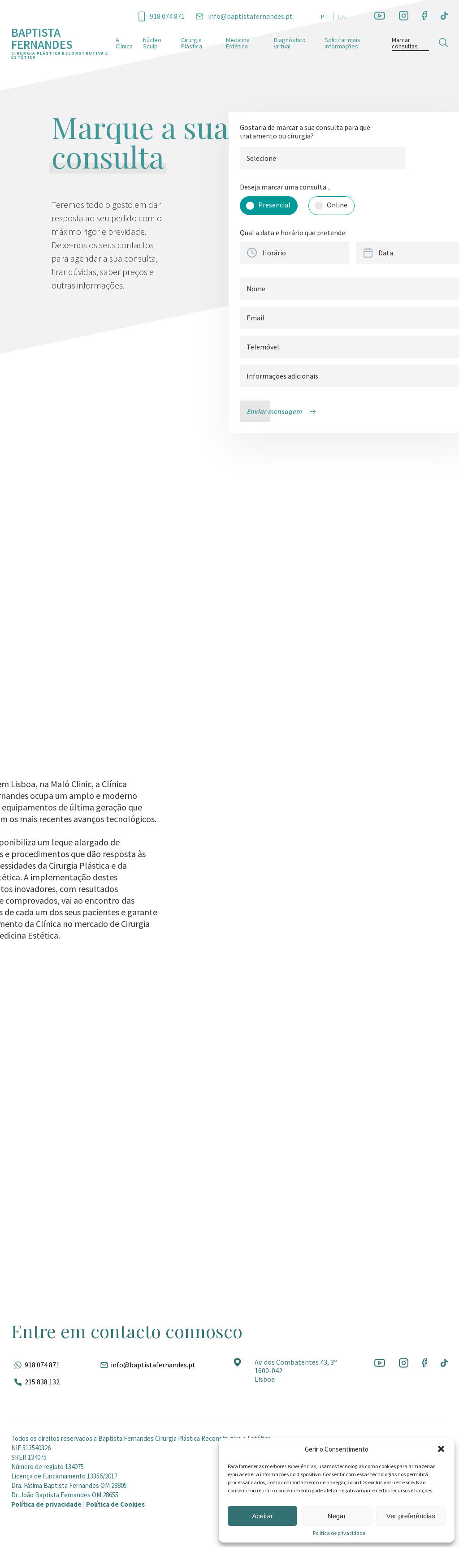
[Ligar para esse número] (162, 16)
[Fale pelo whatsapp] (35, 1364)
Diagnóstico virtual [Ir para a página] (290, 43)
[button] (441, 1448)
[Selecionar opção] (269, 205)
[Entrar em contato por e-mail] (244, 16)
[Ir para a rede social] (379, 16)
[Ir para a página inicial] (63, 43)
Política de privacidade (339, 1533)
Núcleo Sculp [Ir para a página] (152, 43)
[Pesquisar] (443, 42)
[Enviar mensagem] (283, 411)
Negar (337, 1516)
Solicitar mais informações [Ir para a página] (342, 43)
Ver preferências (410, 1516)
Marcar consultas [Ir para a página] (405, 43)
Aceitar (262, 1516)
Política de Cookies (115, 1504)
